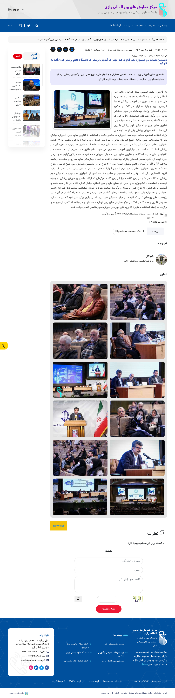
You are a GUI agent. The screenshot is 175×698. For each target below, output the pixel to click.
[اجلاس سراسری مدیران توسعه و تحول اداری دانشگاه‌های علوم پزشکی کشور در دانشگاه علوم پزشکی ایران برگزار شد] (31, 100)
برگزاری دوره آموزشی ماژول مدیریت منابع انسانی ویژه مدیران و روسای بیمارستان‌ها (16, 70)
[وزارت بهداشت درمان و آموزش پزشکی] (111, 654)
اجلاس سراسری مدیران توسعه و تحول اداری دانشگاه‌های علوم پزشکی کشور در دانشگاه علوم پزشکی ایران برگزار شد (16, 101)
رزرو (126, 26)
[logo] (150, 638)
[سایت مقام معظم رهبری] (111, 644)
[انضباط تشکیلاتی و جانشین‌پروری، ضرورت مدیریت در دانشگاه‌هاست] (31, 85)
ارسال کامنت (108, 609)
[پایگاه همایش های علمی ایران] (75, 661)
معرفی (162, 26)
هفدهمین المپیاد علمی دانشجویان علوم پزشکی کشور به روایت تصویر (16, 132)
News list (58, 526)
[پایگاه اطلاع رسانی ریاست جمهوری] (75, 645)
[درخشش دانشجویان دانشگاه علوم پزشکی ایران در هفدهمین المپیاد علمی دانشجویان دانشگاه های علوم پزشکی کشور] (31, 116)
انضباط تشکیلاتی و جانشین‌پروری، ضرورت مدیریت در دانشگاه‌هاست (15, 86)
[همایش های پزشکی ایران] (111, 661)
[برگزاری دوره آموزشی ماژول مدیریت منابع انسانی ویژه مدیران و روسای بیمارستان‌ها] (31, 69)
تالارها (150, 26)
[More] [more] (145, 664)
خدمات (137, 26)
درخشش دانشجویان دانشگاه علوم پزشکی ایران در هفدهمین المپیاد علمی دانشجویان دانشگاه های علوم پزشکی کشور (16, 117)
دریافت (155, 231)
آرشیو (18, 56)
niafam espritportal (18, 693)
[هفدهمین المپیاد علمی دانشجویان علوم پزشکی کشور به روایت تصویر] (31, 131)
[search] (37, 26)
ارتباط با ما (115, 25)
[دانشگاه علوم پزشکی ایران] (75, 652)
